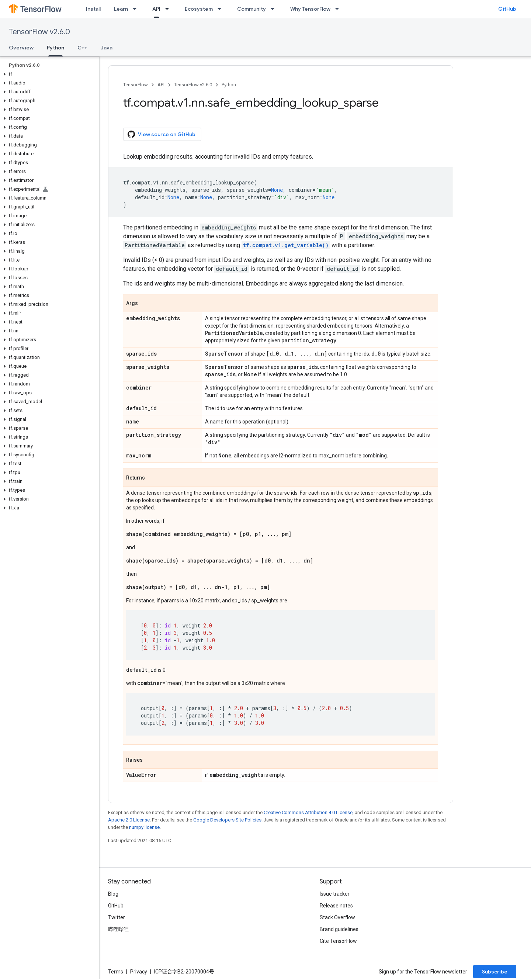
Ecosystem (199, 9)
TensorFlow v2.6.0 (39, 32)
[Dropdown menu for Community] (275, 9)
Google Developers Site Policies (227, 820)
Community (251, 9)
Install (93, 9)
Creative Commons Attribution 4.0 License (308, 812)
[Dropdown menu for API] (169, 9)
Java (106, 47)
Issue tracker (335, 894)
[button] (48, 74)
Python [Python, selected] (55, 47)
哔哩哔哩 (118, 929)
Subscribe (494, 971)
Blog (113, 894)
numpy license (144, 827)
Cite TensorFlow (338, 941)
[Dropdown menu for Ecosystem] (221, 9)
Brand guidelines (339, 929)
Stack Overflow (337, 917)
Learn (121, 9)
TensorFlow (135, 84)
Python (229, 84)
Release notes (336, 906)
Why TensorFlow (310, 9)
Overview (21, 47)
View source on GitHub (161, 134)
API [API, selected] (156, 9)
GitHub (507, 9)
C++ (82, 47)
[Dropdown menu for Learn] (137, 9)
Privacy (138, 972)
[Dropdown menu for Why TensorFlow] (339, 9)
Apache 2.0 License (129, 820)
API (160, 84)
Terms (115, 972)
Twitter (116, 917)
